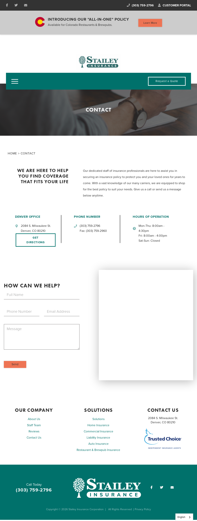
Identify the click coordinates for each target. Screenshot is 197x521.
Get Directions (35, 241)
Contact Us (33, 439)
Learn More (150, 23)
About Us (34, 420)
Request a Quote (166, 82)
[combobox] (184, 517)
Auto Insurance (98, 445)
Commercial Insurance (98, 433)
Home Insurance (98, 427)
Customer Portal (174, 6)
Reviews (34, 433)
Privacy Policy (143, 510)
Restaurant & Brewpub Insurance (98, 451)
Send (15, 365)
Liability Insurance (98, 439)
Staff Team (34, 427)
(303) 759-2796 (138, 6)
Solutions (98, 420)
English (181, 517)
